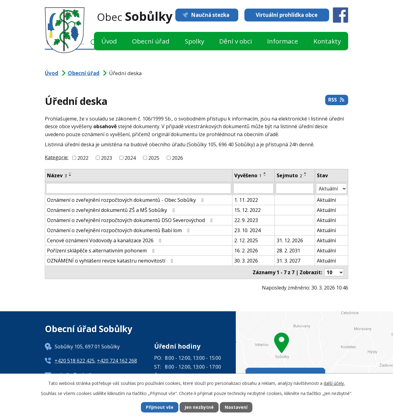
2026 (177, 158)
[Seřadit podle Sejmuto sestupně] (305, 175)
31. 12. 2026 (290, 240)
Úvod (109, 41)
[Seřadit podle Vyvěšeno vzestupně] (265, 173)
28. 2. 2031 (288, 250)
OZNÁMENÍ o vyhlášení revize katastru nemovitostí (111, 260)
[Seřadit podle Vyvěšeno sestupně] (265, 175)
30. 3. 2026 (246, 260)
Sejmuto (289, 175)
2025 (153, 158)
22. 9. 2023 (246, 220)
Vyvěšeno (248, 175)
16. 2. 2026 (246, 250)
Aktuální (326, 199)
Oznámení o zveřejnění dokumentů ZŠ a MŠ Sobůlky (112, 209)
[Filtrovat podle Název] (138, 188)
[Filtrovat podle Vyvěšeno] (253, 188)
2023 (106, 158)
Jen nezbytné (199, 407)
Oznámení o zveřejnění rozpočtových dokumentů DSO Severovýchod (131, 220)
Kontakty (327, 41)
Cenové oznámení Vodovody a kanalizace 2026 (105, 240)
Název (57, 175)
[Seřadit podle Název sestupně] (70, 175)
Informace (282, 41)
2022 (82, 158)
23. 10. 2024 (247, 230)
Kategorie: (56, 157)
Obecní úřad (150, 41)
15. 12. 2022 (247, 209)
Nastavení (236, 407)
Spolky (194, 41)
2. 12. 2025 (246, 240)
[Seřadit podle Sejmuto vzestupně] (305, 173)
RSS (336, 100)
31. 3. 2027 (288, 260)
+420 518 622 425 (75, 360)
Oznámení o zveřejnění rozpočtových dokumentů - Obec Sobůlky (126, 199)
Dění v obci (235, 41)
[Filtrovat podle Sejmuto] (295, 188)
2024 (130, 158)
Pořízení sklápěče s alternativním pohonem (102, 250)
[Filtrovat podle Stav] (331, 188)
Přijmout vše (159, 407)
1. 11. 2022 (246, 199)
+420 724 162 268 (117, 360)
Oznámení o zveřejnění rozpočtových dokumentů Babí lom (119, 230)
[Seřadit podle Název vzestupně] (70, 173)
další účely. (334, 383)
